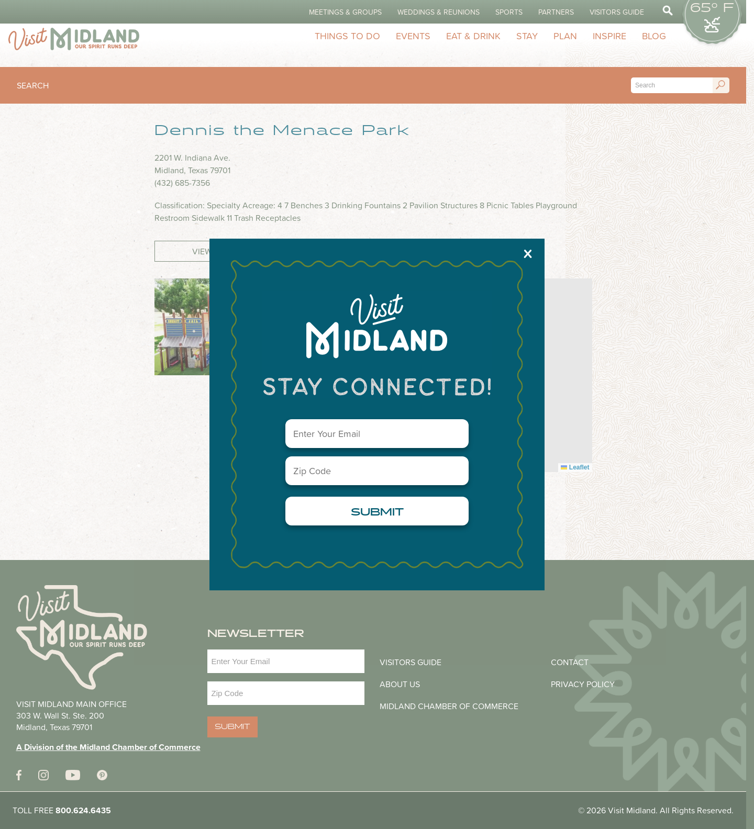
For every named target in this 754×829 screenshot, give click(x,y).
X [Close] (528, 253)
